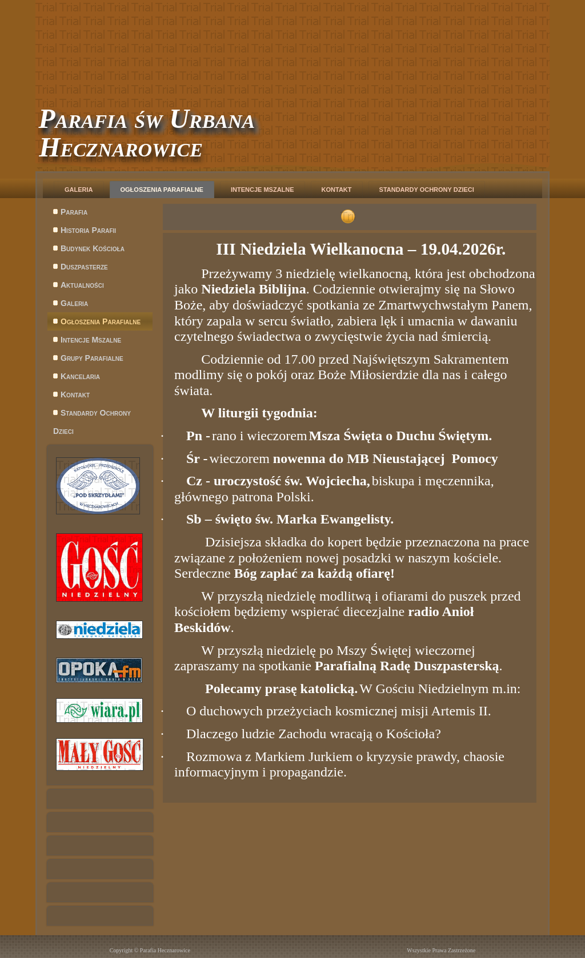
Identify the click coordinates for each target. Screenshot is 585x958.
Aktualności (82, 284)
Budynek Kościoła (93, 248)
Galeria (79, 189)
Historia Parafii (88, 230)
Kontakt (337, 189)
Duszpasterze (84, 266)
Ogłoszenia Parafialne (162, 189)
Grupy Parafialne (92, 358)
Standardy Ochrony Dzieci (426, 189)
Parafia (74, 211)
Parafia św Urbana (146, 118)
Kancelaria (80, 376)
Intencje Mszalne (262, 189)
